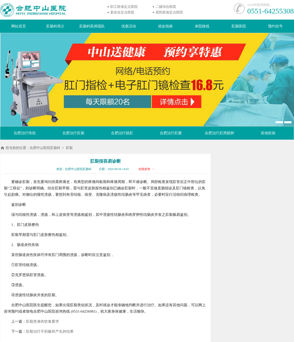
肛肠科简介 (55, 26)
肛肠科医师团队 (92, 26)
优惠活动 (128, 26)
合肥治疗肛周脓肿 (219, 133)
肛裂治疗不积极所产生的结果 (50, 331)
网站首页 (18, 26)
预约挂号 (275, 26)
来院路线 (202, 26)
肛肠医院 (238, 26)
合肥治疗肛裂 (73, 133)
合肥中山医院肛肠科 (45, 148)
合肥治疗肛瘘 (171, 133)
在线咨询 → (146, 169)
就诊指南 (165, 26)
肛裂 (69, 148)
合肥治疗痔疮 (25, 133)
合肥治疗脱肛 (122, 133)
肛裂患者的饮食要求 (42, 321)
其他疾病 (268, 133)
